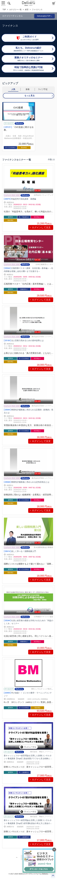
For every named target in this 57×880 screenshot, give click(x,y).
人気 (13, 89)
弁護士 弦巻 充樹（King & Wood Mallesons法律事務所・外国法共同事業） (18, 138)
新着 (28, 89)
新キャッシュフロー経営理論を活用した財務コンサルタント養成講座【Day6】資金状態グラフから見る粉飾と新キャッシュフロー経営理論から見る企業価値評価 (28, 758)
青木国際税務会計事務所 (43, 547)
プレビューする (28, 747)
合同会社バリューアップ (43, 195)
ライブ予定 (43, 89)
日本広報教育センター (44, 264)
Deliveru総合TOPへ (44, 16)
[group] (18, 126)
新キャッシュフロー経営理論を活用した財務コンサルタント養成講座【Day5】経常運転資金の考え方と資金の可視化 (28, 823)
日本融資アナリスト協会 (43, 617)
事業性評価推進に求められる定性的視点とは (26, 482)
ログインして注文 (41, 227)
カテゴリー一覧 (15, 10)
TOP (4, 10)
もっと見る (29, 95)
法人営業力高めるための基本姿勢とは (24, 340)
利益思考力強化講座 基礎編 (20, 199)
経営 (26, 10)
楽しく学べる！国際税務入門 (20, 551)
